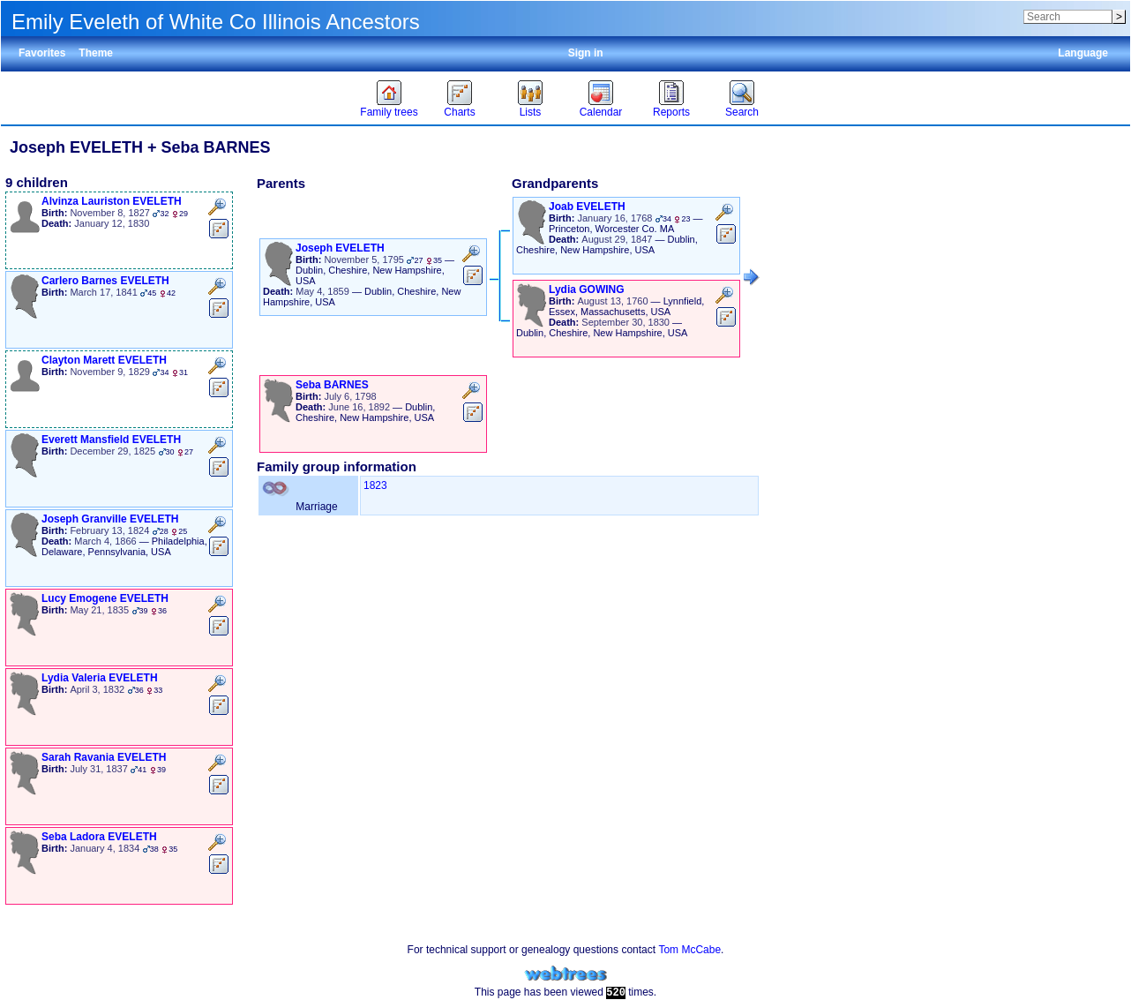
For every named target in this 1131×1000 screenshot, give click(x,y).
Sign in (585, 53)
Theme (96, 53)
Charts (459, 112)
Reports (671, 112)
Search (742, 112)
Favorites (42, 53)
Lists (531, 112)
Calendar (601, 112)
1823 (375, 485)
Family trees (388, 112)
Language (1083, 53)
